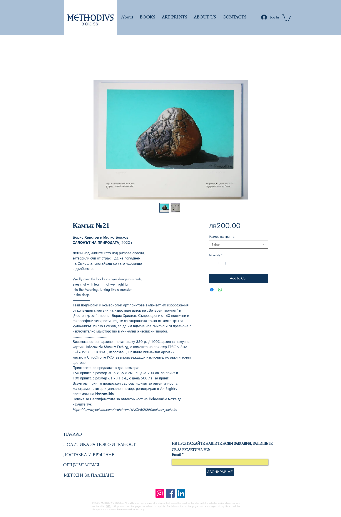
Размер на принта (221, 236)
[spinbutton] (219, 263)
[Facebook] (170, 493)
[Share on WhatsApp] (220, 289)
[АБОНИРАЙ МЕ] (220, 472)
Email (176, 455)
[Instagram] (159, 493)
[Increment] (225, 263)
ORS (108, 506)
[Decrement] (212, 263)
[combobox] (238, 245)
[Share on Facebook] (211, 289)
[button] (286, 17)
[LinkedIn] (181, 493)
